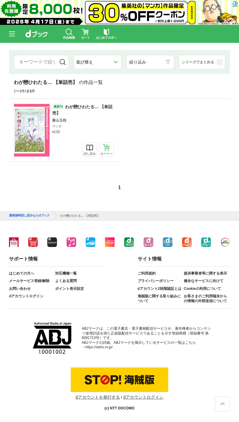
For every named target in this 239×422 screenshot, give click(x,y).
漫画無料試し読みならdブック (29, 215)
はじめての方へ (21, 273)
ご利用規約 (147, 273)
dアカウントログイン (26, 296)
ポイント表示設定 (69, 289)
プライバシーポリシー (156, 281)
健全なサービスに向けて (203, 281)
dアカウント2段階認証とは (159, 289)
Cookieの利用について (202, 289)
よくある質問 (66, 281)
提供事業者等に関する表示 (205, 273)
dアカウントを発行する (98, 397)
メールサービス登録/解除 (29, 281)
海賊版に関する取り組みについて (159, 298)
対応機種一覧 (66, 273)
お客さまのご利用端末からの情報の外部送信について (205, 298)
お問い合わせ (20, 289)
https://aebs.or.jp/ (99, 347)
